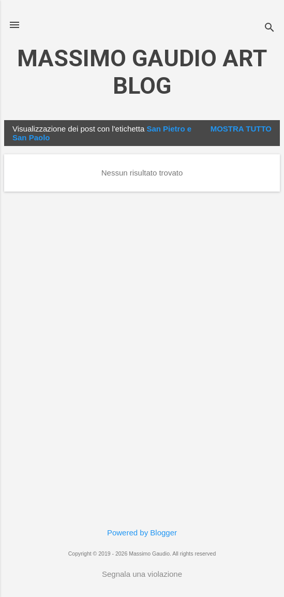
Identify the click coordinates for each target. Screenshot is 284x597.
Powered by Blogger (142, 532)
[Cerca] (269, 28)
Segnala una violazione (142, 574)
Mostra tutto (241, 128)
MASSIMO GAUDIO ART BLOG (142, 72)
